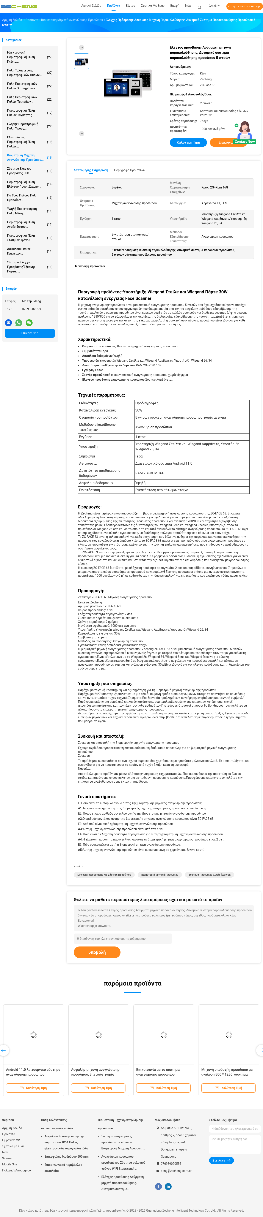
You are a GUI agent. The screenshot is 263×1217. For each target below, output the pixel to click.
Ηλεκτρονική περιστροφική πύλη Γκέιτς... (30, 57)
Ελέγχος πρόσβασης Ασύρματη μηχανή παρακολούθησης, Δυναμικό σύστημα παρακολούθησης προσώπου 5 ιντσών (122, 1183)
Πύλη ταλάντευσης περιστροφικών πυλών (57, 1124)
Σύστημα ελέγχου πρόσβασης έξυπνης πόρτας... (30, 267)
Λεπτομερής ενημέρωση (91, 170)
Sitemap (7, 1158)
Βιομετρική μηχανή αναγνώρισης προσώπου (121, 1124)
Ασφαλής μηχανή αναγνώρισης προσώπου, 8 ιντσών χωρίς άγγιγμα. (95, 1074)
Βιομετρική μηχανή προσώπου (159, 874)
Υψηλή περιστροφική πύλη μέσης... (30, 211)
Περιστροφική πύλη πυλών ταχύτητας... (30, 113)
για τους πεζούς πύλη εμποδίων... (30, 198)
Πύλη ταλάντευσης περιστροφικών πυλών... (30, 73)
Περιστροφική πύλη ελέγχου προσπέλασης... (30, 184)
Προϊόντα (8, 1134)
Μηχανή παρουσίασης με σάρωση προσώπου (104, 874)
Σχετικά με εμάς (13, 1146)
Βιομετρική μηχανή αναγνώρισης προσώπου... (30, 157)
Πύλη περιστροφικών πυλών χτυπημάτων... (30, 86)
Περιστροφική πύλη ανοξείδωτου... (30, 224)
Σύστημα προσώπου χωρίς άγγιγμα (209, 874)
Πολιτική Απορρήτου (16, 1170)
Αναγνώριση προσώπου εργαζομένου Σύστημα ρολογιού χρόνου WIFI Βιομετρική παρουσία (123, 1163)
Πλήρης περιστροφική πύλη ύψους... (30, 126)
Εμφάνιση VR (11, 1140)
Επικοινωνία (29, 333)
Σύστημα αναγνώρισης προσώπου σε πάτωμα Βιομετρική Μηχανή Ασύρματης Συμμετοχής (123, 1143)
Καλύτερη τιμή (188, 142)
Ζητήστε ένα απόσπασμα (244, 6)
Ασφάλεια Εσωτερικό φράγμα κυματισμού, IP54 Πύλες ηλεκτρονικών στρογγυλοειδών (66, 1142)
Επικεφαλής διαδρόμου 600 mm (66, 1156)
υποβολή (97, 952)
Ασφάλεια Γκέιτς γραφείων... (30, 251)
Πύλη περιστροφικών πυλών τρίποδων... (30, 99)
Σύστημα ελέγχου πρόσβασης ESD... (30, 171)
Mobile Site (9, 1164)
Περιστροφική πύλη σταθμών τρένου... (30, 238)
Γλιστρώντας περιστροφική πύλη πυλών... (30, 142)
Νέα (5, 1152)
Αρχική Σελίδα (12, 1128)
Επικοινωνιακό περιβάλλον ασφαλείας (63, 1168)
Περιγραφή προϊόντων (129, 170)
